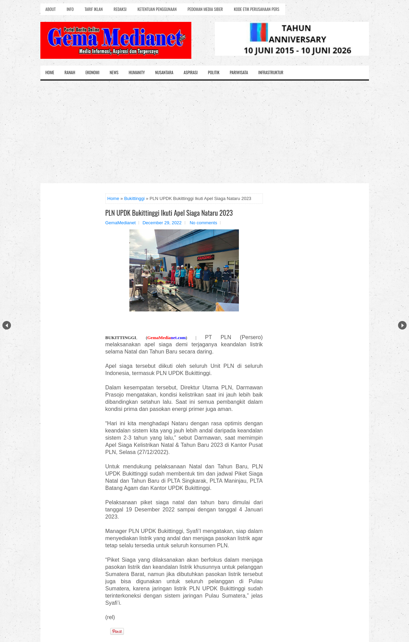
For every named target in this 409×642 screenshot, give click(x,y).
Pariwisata (239, 72)
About (51, 9)
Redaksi (120, 9)
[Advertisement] (204, 132)
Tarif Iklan (94, 9)
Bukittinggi (134, 198)
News (114, 72)
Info (70, 9)
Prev (6, 325)
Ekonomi (93, 72)
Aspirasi (190, 72)
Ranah (70, 72)
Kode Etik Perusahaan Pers (256, 9)
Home (50, 72)
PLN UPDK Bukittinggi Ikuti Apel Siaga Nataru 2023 (169, 212)
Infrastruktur (270, 72)
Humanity (137, 72)
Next (402, 325)
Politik (213, 72)
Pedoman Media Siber (205, 9)
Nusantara (164, 72)
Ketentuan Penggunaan (157, 9)
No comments (203, 222)
